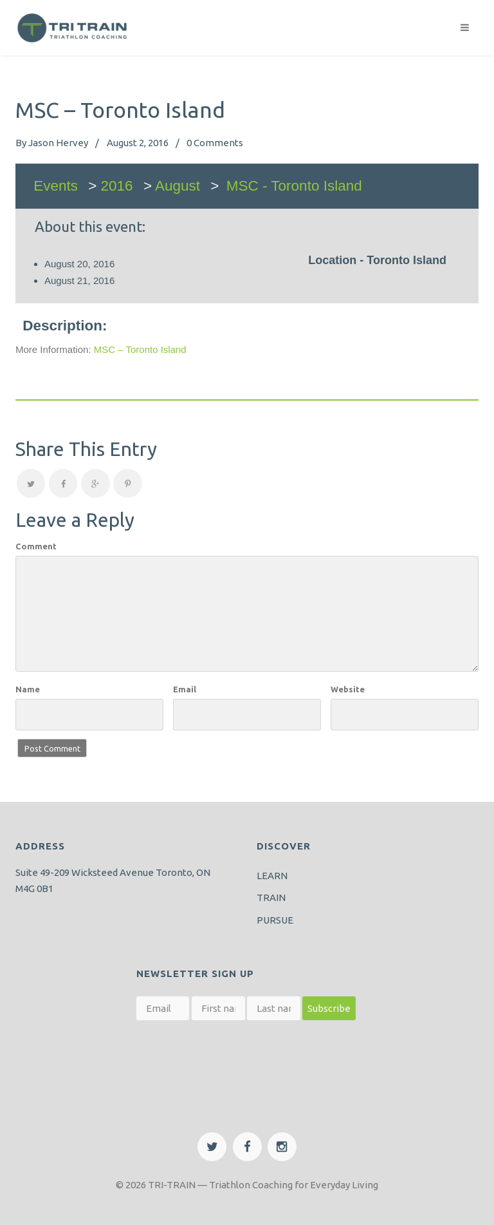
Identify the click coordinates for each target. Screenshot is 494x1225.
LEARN (272, 875)
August (177, 186)
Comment (36, 546)
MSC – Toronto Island (140, 349)
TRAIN (271, 897)
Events (55, 186)
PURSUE (275, 920)
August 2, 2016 (138, 142)
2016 (117, 186)
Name (27, 689)
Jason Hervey (58, 142)
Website (348, 689)
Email (184, 689)
